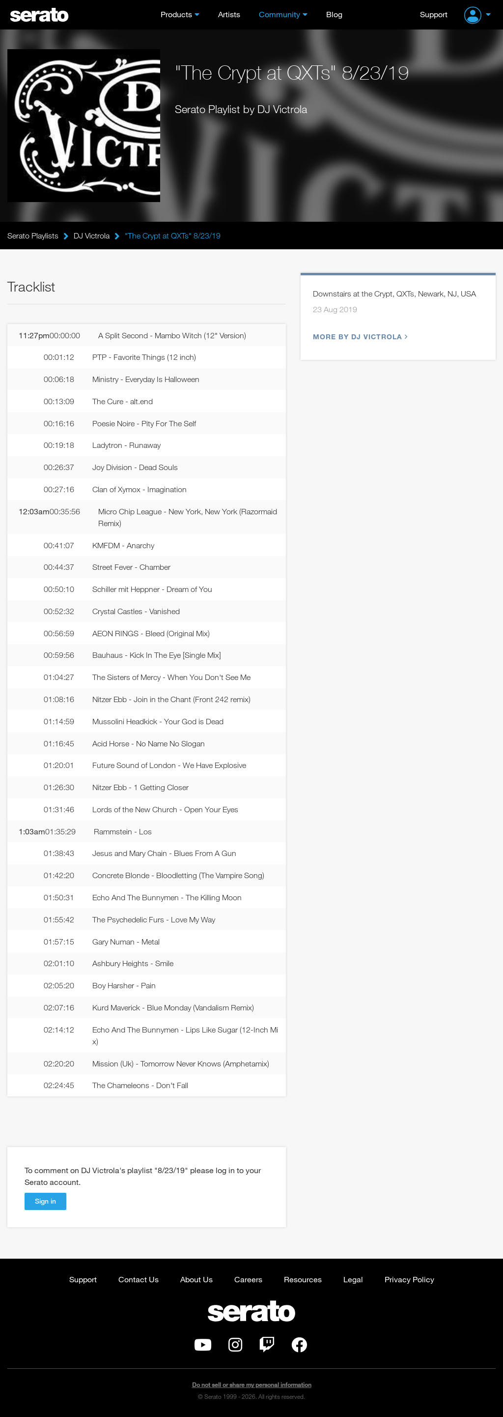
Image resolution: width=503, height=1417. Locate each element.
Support (433, 14)
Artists (229, 14)
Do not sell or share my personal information (251, 1384)
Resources (303, 1279)
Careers (248, 1279)
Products (176, 14)
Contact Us (138, 1279)
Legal (353, 1279)
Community (279, 14)
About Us (196, 1279)
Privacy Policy (409, 1279)
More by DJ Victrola (359, 336)
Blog (334, 14)
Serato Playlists (32, 235)
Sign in (45, 1201)
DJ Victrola (92, 235)
